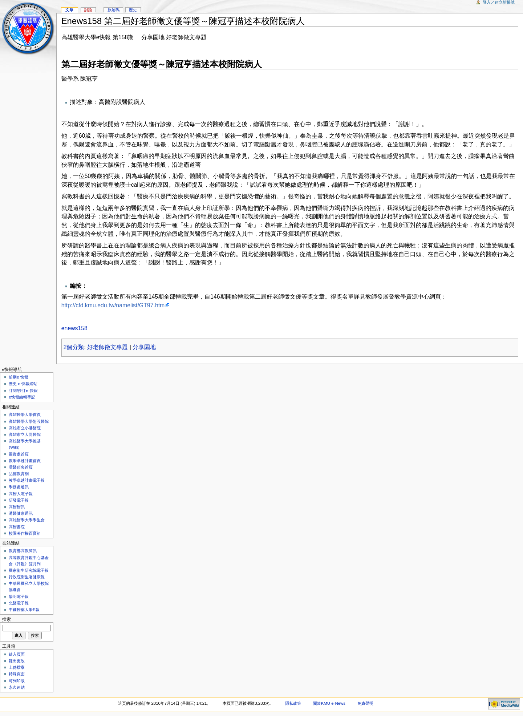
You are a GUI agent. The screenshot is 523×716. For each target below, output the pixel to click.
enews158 (74, 328)
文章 (69, 10)
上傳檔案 (17, 667)
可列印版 (17, 681)
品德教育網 (19, 474)
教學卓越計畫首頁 (25, 460)
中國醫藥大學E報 (24, 609)
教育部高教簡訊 (23, 551)
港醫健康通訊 (21, 513)
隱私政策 (293, 703)
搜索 (6, 619)
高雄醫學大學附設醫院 (29, 421)
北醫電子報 (19, 603)
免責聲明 (365, 703)
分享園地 (144, 347)
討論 (88, 10)
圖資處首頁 (19, 454)
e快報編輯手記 (22, 397)
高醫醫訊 (17, 507)
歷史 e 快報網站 (25, 383)
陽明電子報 (19, 596)
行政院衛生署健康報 (27, 577)
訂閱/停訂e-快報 (23, 390)
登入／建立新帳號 (499, 2)
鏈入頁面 (17, 654)
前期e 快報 (18, 377)
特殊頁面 (17, 674)
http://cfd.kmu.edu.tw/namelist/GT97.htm (113, 305)
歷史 (133, 10)
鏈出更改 (17, 661)
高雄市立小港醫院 (25, 428)
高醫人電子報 (21, 494)
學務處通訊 (19, 487)
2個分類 (74, 347)
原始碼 (113, 10)
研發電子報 (19, 500)
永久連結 (17, 687)
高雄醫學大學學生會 (27, 520)
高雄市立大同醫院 (25, 434)
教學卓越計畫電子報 (27, 480)
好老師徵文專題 (107, 347)
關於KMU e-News (329, 703)
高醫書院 (17, 527)
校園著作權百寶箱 (25, 533)
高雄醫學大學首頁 (25, 414)
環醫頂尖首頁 (21, 467)
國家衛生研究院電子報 (29, 570)
